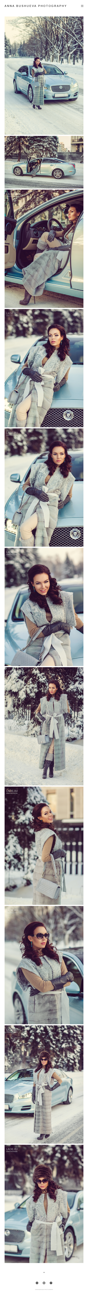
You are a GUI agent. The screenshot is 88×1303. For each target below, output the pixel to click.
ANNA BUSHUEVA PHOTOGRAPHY (36, 6)
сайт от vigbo (44, 1297)
